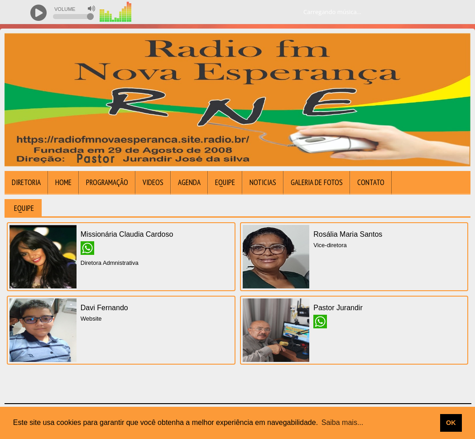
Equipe (225, 182)
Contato (370, 182)
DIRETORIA (26, 182)
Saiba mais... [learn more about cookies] (342, 422)
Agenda (189, 182)
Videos (153, 182)
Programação (107, 182)
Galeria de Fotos (317, 182)
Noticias (262, 182)
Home (63, 182)
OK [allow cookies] (451, 422)
